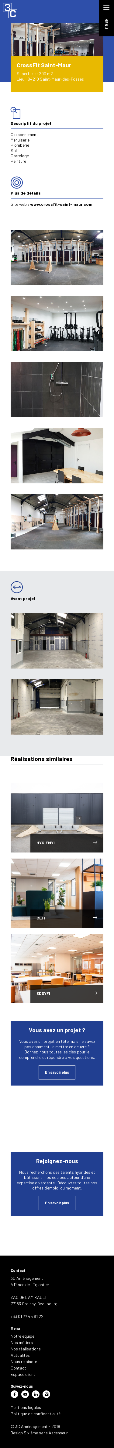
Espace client (23, 1374)
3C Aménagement (10, 10)
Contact (18, 1367)
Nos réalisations (26, 1348)
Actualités (20, 1355)
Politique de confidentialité (35, 1413)
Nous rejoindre (24, 1361)
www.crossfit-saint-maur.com (61, 204)
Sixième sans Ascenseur (46, 1432)
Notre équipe (22, 1336)
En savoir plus (57, 1072)
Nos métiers (22, 1342)
